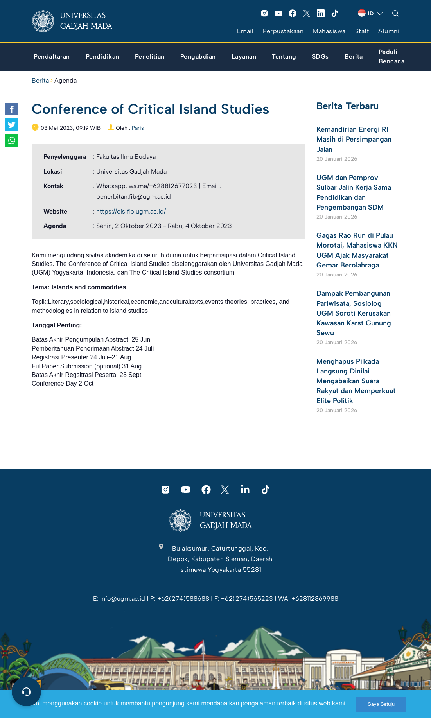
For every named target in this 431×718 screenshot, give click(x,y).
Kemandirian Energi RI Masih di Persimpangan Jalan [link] (353, 139)
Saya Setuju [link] (381, 704)
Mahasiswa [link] (329, 31)
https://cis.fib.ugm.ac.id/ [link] (131, 211)
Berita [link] (40, 80)
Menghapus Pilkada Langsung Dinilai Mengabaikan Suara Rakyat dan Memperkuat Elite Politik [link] (356, 381)
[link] (78, 21)
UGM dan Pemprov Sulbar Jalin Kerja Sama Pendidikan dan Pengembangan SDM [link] (353, 192)
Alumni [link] (388, 31)
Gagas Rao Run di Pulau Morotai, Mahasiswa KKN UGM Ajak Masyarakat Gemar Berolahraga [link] (357, 250)
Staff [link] (362, 31)
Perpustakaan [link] (283, 31)
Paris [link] (138, 128)
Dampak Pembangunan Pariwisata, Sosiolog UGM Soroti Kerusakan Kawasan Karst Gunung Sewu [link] (353, 313)
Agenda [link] (65, 80)
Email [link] (245, 31)
